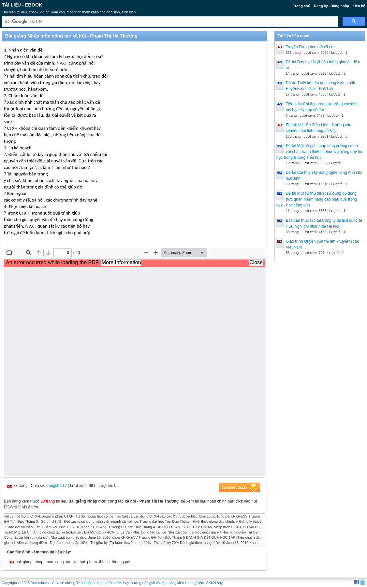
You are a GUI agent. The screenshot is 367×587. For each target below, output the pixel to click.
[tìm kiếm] (169, 21)
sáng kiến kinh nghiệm (186, 583)
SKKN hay (214, 583)
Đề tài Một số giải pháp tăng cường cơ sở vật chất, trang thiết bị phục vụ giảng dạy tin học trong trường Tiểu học (319, 151)
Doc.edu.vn (40, 583)
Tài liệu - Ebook (22, 5)
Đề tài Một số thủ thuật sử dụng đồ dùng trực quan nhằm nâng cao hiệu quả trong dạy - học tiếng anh (316, 199)
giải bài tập (158, 583)
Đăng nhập (339, 6)
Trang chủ (301, 6)
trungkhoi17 (56, 485)
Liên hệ (359, 6)
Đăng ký (321, 6)
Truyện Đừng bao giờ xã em (310, 47)
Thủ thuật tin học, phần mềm (99, 583)
